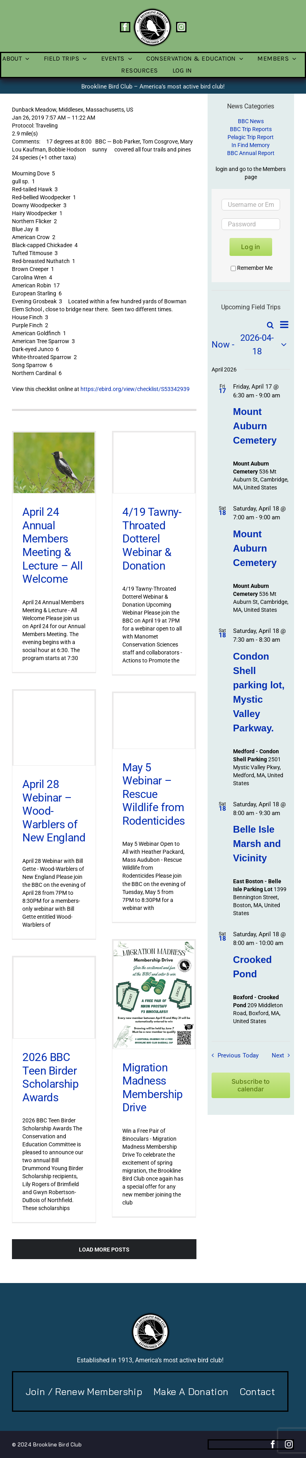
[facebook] (125, 27)
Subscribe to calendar (250, 1085)
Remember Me (252, 268)
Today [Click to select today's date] (251, 1055)
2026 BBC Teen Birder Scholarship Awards (50, 1077)
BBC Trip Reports (251, 129)
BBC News (251, 121)
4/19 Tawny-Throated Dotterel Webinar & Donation (151, 538)
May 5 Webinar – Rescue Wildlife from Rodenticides (153, 793)
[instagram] (181, 27)
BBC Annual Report (251, 153)
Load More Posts (104, 1249)
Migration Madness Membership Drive (152, 1087)
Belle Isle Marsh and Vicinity (257, 843)
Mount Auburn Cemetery (255, 426)
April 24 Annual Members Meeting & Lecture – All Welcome (52, 545)
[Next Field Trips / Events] (283, 1055)
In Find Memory (250, 145)
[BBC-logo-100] (152, 10)
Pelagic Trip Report (251, 137)
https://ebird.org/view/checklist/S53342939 (135, 389)
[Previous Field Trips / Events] (224, 1055)
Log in (250, 247)
